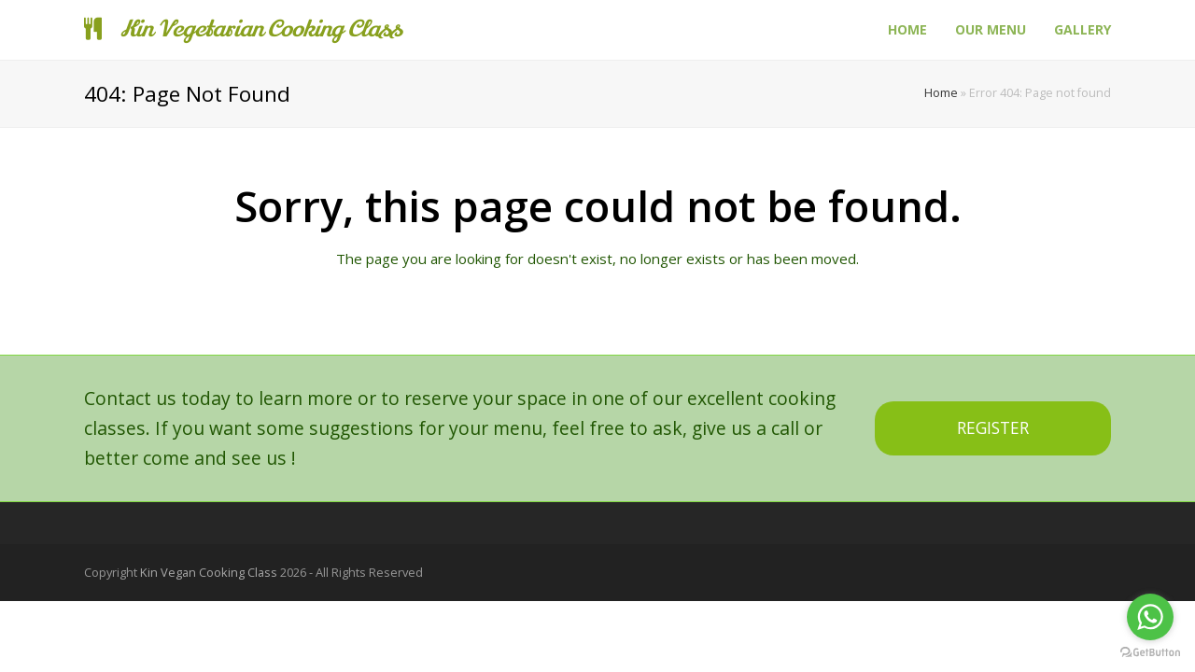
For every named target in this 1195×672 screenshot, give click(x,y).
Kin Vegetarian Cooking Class (242, 29)
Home (941, 93)
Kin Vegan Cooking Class (208, 572)
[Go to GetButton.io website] (1150, 653)
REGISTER (993, 428)
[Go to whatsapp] (1150, 617)
